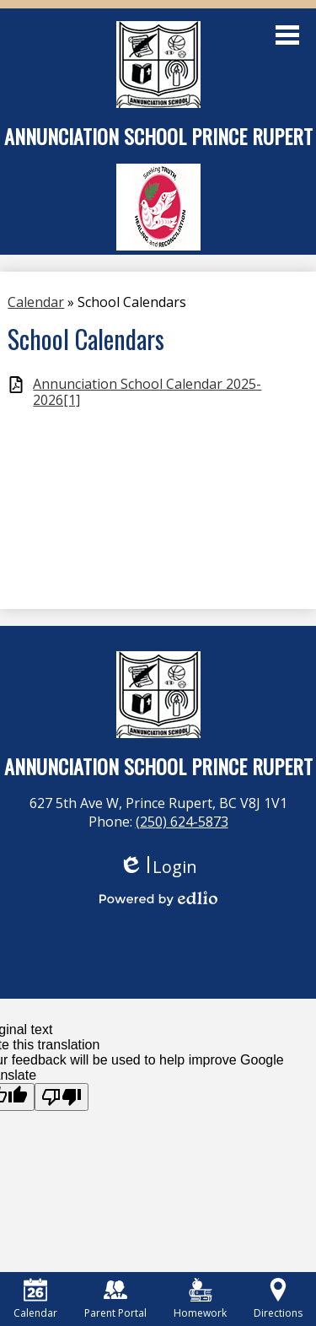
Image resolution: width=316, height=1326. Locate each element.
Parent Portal (115, 1299)
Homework (200, 1299)
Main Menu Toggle (287, 35)
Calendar (35, 1299)
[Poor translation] (61, 1097)
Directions (278, 1299)
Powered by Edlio (158, 898)
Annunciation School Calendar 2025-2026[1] (147, 392)
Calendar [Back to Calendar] (36, 302)
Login (158, 866)
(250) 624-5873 (182, 821)
